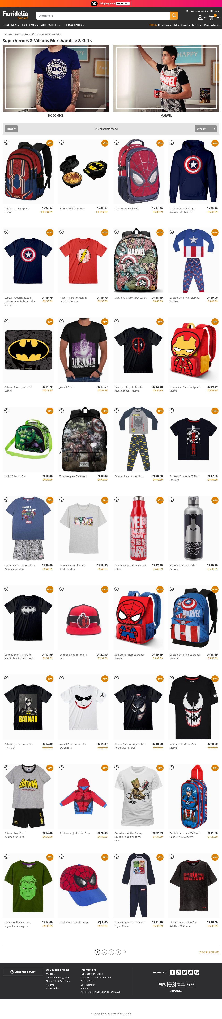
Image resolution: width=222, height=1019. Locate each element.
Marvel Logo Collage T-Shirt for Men (72, 567)
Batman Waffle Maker (71, 208)
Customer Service (23, 972)
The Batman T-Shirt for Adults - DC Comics (183, 924)
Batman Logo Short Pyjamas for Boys (15, 835)
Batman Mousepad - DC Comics (18, 388)
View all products (209, 952)
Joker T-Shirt (66, 387)
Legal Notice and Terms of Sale (96, 977)
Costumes (9, 25)
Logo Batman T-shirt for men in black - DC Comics (19, 656)
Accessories (49, 25)
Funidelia (7, 34)
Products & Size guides (57, 977)
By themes (29, 25)
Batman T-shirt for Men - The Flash (18, 745)
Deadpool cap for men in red (73, 656)
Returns (50, 984)
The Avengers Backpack (73, 476)
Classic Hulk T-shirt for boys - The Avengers (17, 924)
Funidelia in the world (92, 973)
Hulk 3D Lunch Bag (15, 476)
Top (151, 25)
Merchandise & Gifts (25, 34)
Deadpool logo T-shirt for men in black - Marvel (128, 388)
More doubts (52, 988)
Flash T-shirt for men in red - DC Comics (73, 299)
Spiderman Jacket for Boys (74, 833)
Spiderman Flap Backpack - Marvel (130, 656)
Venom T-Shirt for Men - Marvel (184, 745)
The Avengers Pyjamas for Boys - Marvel (129, 924)
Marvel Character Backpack (130, 297)
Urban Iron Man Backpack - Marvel (185, 388)
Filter (10, 128)
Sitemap (85, 988)
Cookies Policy (88, 984)
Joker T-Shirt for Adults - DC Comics (73, 745)
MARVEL (166, 115)
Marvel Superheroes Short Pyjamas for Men (19, 567)
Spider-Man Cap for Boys (73, 922)
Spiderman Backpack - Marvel (17, 210)
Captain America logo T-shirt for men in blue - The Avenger (19, 301)
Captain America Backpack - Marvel (185, 656)
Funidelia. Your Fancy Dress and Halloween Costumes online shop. (15, 15)
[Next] (125, 952)
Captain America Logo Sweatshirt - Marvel (182, 210)
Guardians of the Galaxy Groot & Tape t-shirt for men (128, 837)
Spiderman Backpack (126, 208)
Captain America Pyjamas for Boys (184, 299)
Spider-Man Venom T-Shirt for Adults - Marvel (129, 745)
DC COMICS (55, 115)
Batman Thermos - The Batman (183, 567)
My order (51, 973)
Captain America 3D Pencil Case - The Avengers (185, 835)
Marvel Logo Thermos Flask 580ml (130, 567)
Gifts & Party (72, 25)
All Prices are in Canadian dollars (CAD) (100, 991)
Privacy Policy (88, 981)
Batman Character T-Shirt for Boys (184, 478)
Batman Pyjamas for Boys (129, 476)
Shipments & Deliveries (58, 981)
